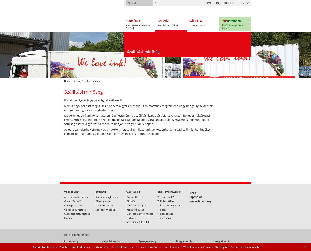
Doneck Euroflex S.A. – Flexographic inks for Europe (79, 15)
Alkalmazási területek (76, 197)
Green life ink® (72, 201)
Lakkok (68, 218)
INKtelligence (102, 201)
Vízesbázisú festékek (75, 209)
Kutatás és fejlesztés (106, 197)
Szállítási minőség (105, 209)
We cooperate (165, 213)
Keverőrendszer (104, 205)
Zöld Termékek (165, 201)
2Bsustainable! (165, 197)
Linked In (248, 194)
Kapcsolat (228, 2)
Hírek (217, 2)
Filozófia (130, 201)
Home (208, 2)
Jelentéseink (164, 218)
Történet (131, 218)
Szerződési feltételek (137, 222)
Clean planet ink (73, 205)
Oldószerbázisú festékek (77, 213)
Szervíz (77, 80)
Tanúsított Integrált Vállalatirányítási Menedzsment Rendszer (139, 209)
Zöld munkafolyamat (168, 205)
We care (162, 209)
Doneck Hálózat (135, 197)
